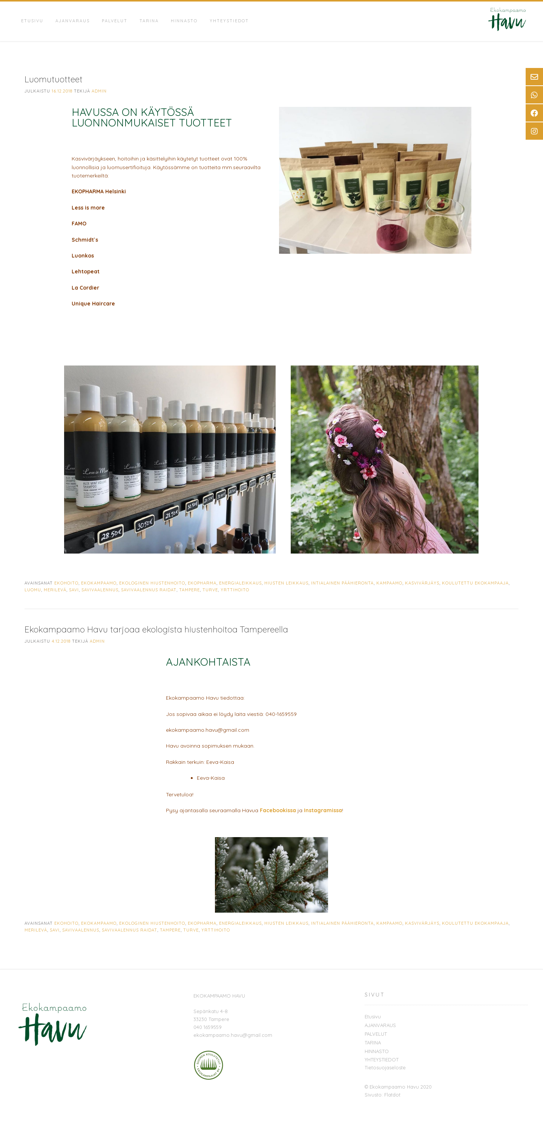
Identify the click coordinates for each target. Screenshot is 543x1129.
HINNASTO (184, 20)
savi (74, 589)
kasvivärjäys (422, 583)
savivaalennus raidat (148, 589)
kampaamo (389, 583)
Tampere (189, 589)
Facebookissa (278, 810)
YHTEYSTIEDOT (229, 20)
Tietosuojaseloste (385, 1067)
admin (99, 91)
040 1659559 (207, 1027)
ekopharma (202, 583)
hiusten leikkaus (286, 583)
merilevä (55, 589)
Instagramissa (323, 810)
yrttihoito (235, 589)
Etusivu (32, 20)
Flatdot (392, 1095)
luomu (33, 589)
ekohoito (66, 583)
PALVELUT (114, 20)
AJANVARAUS (72, 20)
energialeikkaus (240, 583)
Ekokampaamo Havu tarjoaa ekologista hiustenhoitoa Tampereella (156, 629)
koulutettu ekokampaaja (475, 583)
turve (210, 589)
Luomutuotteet (54, 79)
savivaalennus (99, 589)
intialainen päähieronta (342, 583)
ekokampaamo (99, 583)
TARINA (149, 20)
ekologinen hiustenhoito (152, 583)
